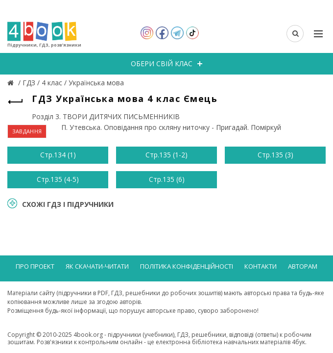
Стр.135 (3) (275, 154)
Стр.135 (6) (167, 179)
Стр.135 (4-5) (58, 179)
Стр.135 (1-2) (166, 154)
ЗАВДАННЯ (27, 131)
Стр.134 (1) (58, 154)
